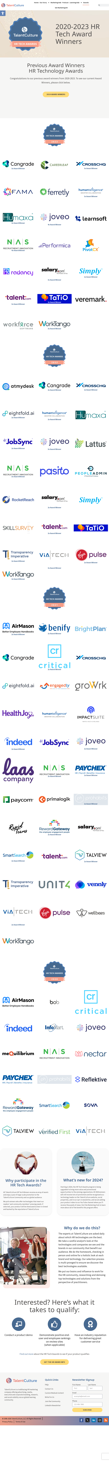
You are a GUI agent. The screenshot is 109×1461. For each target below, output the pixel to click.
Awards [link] (86, 2)
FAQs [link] (47, 1385)
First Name (76, 1385)
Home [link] (36, 2)
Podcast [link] (65, 2)
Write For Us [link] (49, 1397)
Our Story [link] (45, 3)
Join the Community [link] (52, 1401)
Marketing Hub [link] (56, 2)
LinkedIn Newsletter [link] (53, 1405)
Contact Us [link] (49, 1389)
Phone (74, 1401)
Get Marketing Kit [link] (61, 8)
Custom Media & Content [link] (54, 1393)
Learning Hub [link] (76, 3)
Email (74, 1393)
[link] (2, 13)
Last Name (92, 1385)
